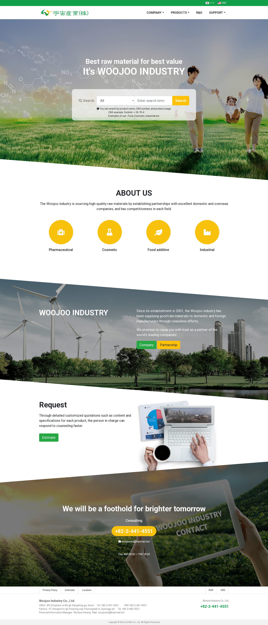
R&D (199, 12)
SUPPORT (216, 12)
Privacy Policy (50, 590)
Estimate (49, 437)
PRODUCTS (179, 12)
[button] (20, 99)
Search (86, 101)
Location (86, 590)
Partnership (168, 345)
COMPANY (154, 12)
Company (146, 345)
